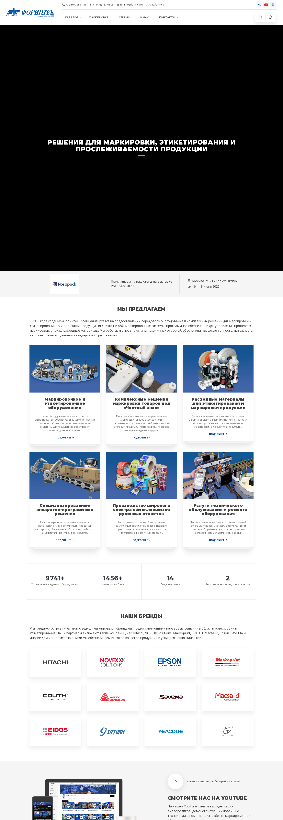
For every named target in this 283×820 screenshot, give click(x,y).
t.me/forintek (155, 4)
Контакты (169, 17)
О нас (146, 17)
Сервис (126, 17)
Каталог (73, 17)
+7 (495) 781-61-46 (74, 4)
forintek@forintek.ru (130, 4)
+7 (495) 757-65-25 (101, 4)
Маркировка (100, 17)
